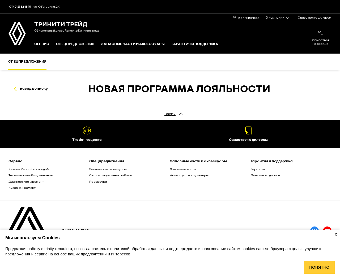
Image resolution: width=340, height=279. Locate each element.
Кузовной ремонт (22, 188)
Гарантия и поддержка (195, 44)
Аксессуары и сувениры (189, 175)
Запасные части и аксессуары (133, 44)
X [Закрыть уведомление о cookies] (335, 234)
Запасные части (183, 169)
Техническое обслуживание (30, 175)
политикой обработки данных (137, 248)
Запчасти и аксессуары (108, 169)
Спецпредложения (75, 44)
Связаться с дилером (315, 17)
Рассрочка (98, 182)
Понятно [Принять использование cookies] (319, 267)
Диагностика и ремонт (26, 182)
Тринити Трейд (60, 24)
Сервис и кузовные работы (110, 175)
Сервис (41, 44)
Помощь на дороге (265, 175)
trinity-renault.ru (58, 248)
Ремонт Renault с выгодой (28, 169)
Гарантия (258, 169)
